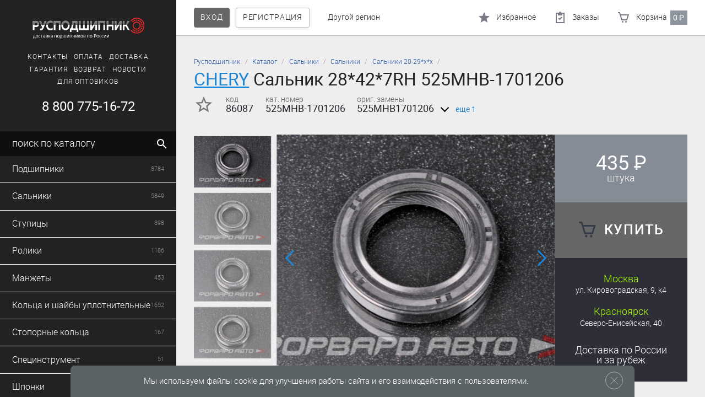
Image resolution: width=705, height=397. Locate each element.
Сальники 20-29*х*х (402, 62)
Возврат (90, 69)
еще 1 (456, 109)
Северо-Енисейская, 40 (621, 323)
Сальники (304, 62)
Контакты (48, 57)
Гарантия (49, 69)
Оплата (88, 57)
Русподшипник (217, 62)
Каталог (264, 62)
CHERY (221, 79)
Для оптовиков (87, 81)
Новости (129, 69)
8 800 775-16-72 (88, 106)
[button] (290, 258)
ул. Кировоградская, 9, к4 (621, 290)
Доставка (129, 57)
